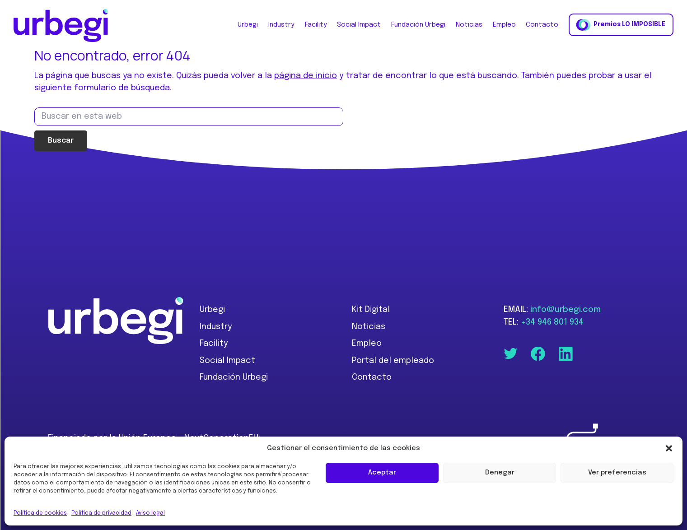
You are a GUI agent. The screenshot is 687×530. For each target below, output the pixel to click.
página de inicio (305, 76)
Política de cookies (40, 513)
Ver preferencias (617, 472)
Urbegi (212, 310)
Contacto (372, 377)
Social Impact (227, 361)
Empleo (367, 343)
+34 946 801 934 (552, 322)
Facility (214, 343)
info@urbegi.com (565, 310)
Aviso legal (150, 513)
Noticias (368, 327)
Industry (216, 327)
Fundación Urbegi (234, 377)
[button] (668, 448)
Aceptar (382, 472)
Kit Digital (371, 310)
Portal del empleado (393, 361)
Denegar (499, 472)
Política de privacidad (101, 513)
